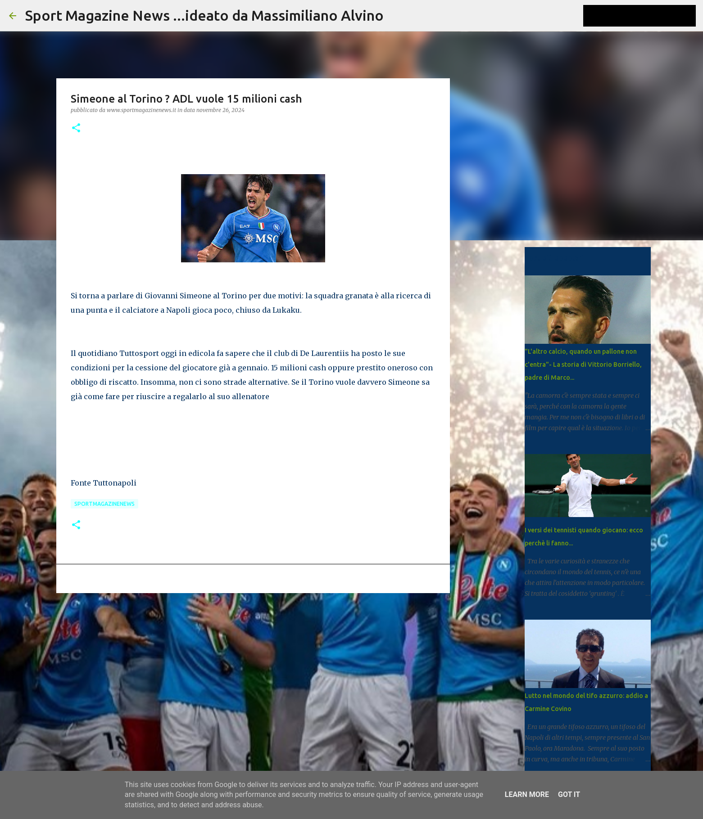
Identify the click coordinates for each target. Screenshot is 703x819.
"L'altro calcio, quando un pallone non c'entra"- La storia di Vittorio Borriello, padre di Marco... (583, 364)
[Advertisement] (253, 670)
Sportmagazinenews (104, 504)
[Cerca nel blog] (648, 16)
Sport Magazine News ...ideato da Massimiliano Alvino (204, 15)
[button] (76, 128)
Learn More (527, 794)
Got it (569, 794)
